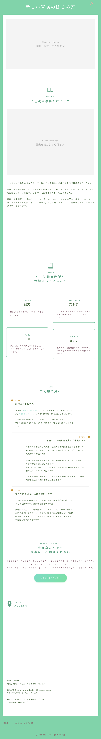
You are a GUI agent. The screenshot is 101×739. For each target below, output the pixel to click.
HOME (6, 723)
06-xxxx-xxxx (31, 410)
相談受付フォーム (27, 414)
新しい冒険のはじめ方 (50, 7)
